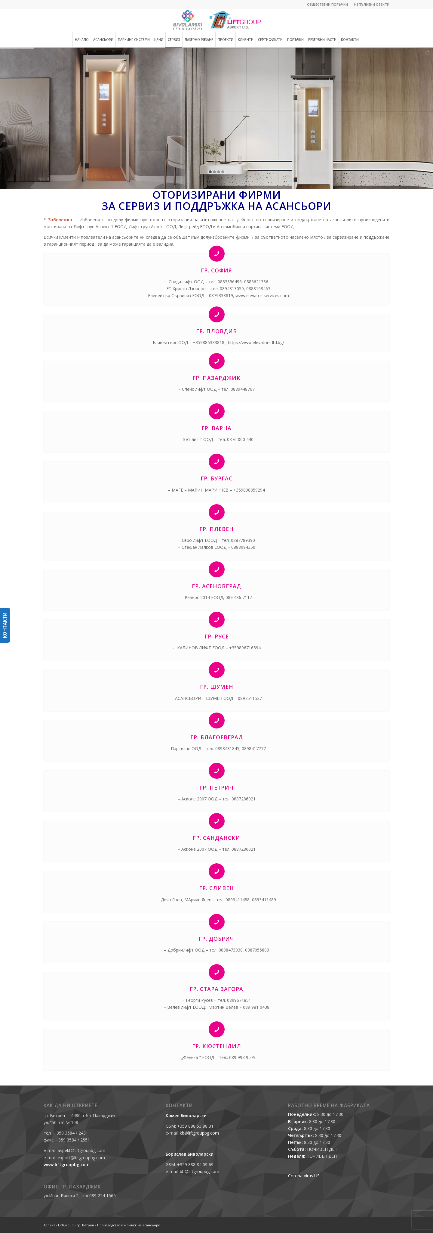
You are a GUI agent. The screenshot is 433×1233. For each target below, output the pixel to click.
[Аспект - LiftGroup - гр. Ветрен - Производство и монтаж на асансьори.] (216, 20)
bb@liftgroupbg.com (199, 1171)
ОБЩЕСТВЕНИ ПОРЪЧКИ (327, 4)
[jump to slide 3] (218, 172)
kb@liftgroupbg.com (199, 1133)
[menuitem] (327, 4)
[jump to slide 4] (223, 172)
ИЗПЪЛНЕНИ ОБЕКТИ (371, 4)
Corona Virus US (304, 1176)
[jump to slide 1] (210, 172)
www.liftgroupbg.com (67, 1164)
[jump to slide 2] (214, 172)
